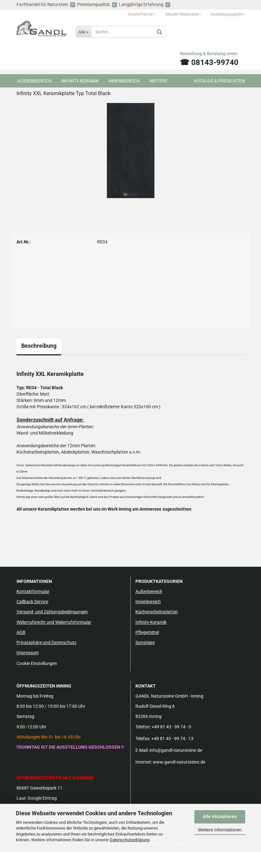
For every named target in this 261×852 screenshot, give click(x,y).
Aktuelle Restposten (183, 14)
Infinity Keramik (80, 80)
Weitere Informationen (219, 829)
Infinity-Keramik (150, 622)
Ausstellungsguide (228, 14)
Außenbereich (148, 591)
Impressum (27, 652)
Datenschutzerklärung (129, 839)
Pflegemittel (147, 632)
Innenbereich (124, 80)
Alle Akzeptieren (220, 816)
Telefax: (142, 738)
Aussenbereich (34, 80)
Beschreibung (38, 345)
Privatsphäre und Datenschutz (46, 642)
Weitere (158, 80)
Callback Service (32, 601)
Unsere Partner (141, 14)
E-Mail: (141, 750)
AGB (20, 632)
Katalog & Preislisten (219, 80)
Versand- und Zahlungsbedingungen (52, 611)
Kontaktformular (32, 591)
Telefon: (143, 726)
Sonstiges (145, 642)
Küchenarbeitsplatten (156, 611)
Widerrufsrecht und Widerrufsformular (53, 622)
